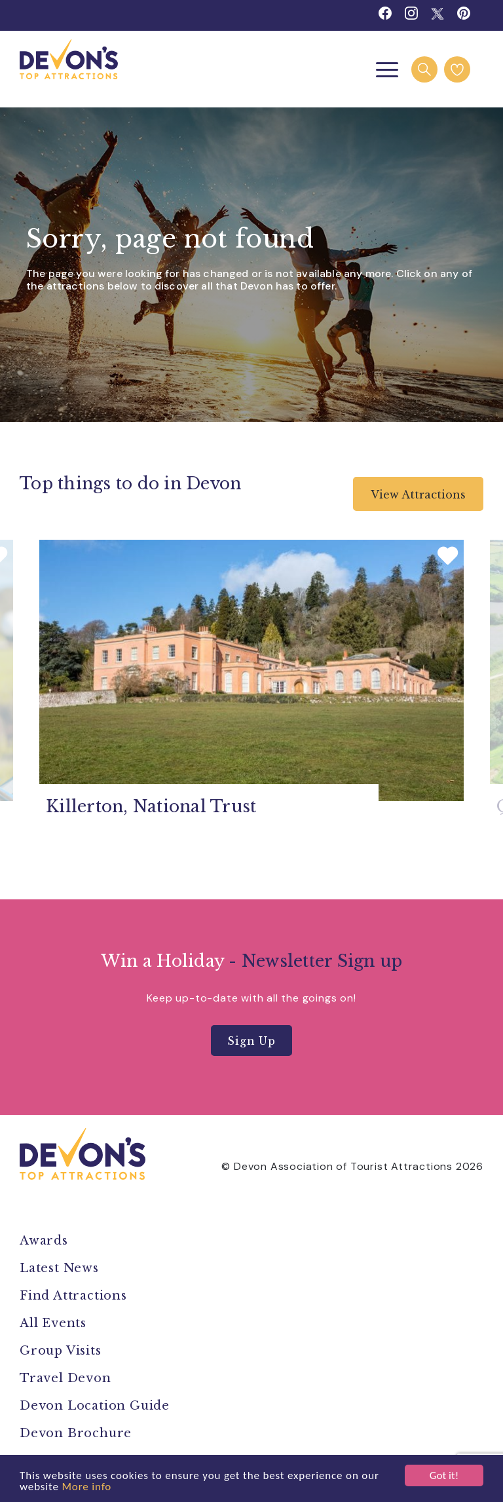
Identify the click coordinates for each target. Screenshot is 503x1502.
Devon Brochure (76, 1433)
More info (86, 1487)
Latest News (59, 1268)
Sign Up (251, 1040)
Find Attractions (73, 1295)
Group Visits (62, 1350)
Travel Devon (65, 1378)
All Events (53, 1323)
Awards (44, 1240)
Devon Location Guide (95, 1406)
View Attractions (418, 494)
